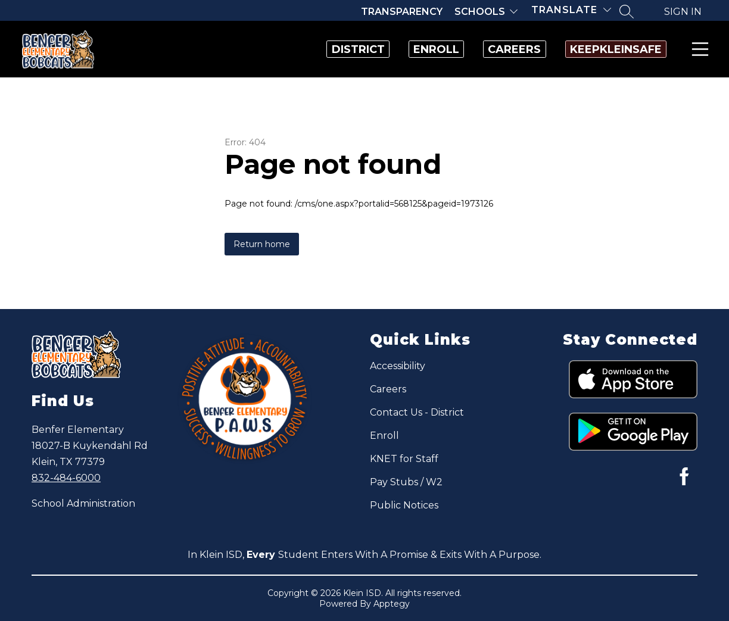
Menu (697, 49)
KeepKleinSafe (603, 49)
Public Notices (404, 505)
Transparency (402, 11)
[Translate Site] (571, 9)
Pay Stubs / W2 (406, 482)
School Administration (83, 503)
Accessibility (397, 366)
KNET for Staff (404, 458)
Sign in (683, 11)
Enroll (374, 49)
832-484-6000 (66, 477)
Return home (261, 244)
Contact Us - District (417, 412)
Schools (479, 11)
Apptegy (391, 603)
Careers (477, 49)
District (271, 49)
